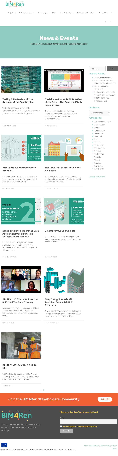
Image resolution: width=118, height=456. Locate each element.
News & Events (67, 13)
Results (97, 142)
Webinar (97, 163)
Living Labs (99, 133)
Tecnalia (97, 157)
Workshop (98, 166)
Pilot (96, 139)
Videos (97, 160)
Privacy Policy (105, 446)
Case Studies (99, 124)
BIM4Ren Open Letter (103, 77)
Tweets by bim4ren (97, 177)
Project (12, 13)
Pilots (54, 13)
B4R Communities (28, 13)
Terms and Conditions (91, 446)
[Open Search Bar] (111, 21)
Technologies (43, 13)
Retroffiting (99, 145)
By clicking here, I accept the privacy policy (80, 426)
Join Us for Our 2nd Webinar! (60, 230)
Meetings (98, 136)
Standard (98, 151)
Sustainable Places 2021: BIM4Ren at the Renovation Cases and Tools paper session (63, 102)
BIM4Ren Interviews (102, 122)
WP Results (99, 169)
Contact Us (103, 13)
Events (97, 127)
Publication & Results (87, 13)
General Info (99, 130)
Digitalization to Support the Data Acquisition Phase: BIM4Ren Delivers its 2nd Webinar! (20, 233)
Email (62, 418)
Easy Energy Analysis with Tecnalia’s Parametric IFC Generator (59, 302)
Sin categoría (99, 148)
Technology (99, 154)
